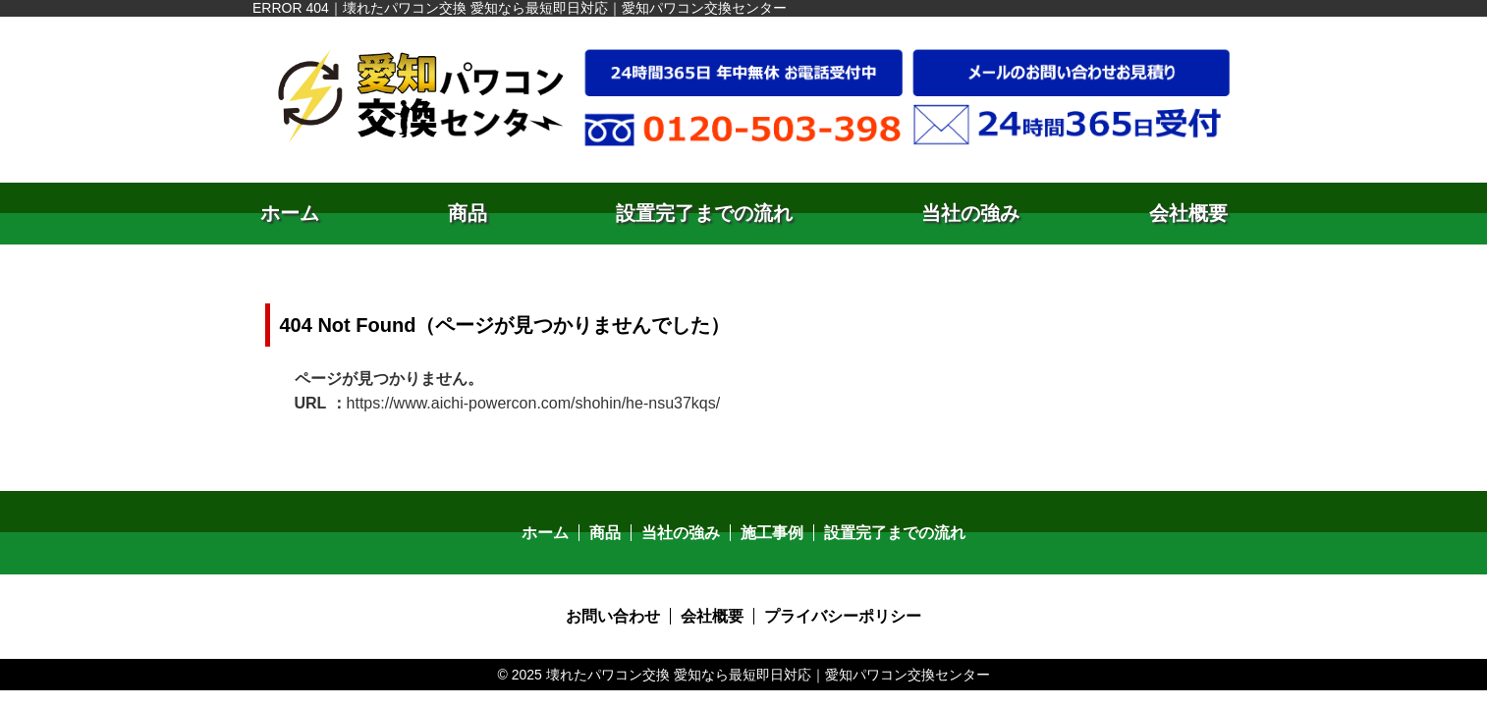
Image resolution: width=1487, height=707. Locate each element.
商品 (467, 213)
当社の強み (970, 213)
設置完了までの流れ (704, 213)
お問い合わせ (613, 616)
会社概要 (1188, 213)
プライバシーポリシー (842, 616)
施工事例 (772, 532)
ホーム (289, 213)
